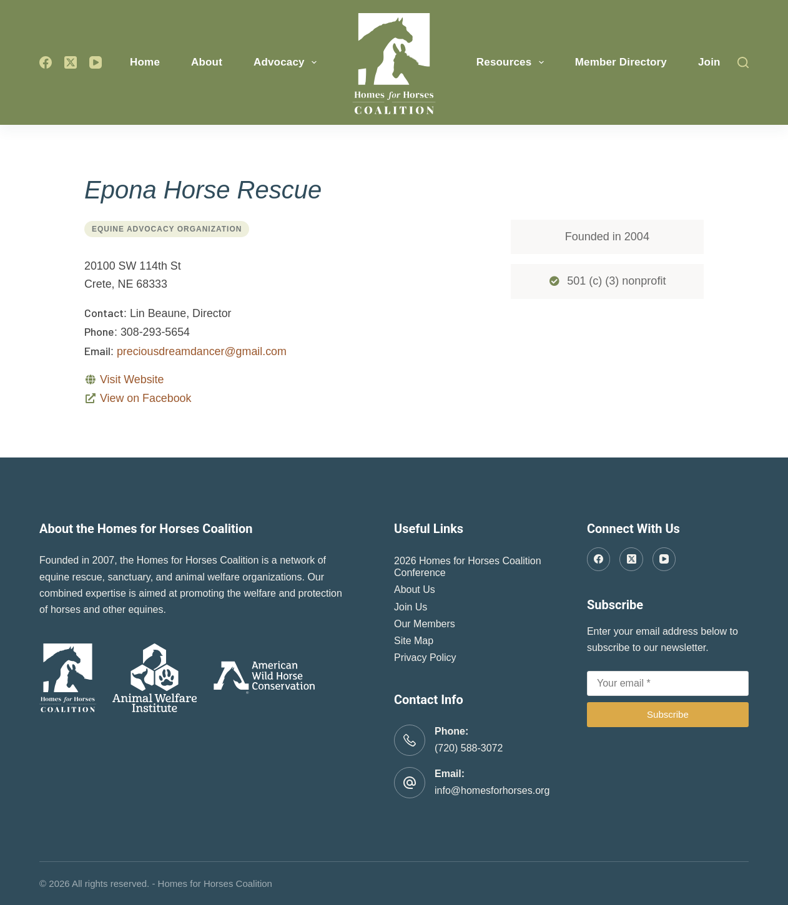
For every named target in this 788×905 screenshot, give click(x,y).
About (206, 62)
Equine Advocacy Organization (167, 229)
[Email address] (668, 683)
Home (145, 62)
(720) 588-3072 (469, 748)
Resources (512, 62)
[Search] (743, 62)
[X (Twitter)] (70, 62)
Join (709, 62)
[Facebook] (45, 62)
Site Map (413, 640)
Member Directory (621, 62)
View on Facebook (145, 398)
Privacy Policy (425, 657)
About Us (414, 589)
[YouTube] (95, 62)
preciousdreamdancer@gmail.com (202, 351)
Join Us (410, 607)
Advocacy (288, 62)
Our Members (424, 624)
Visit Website (132, 379)
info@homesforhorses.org (492, 790)
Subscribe (668, 714)
